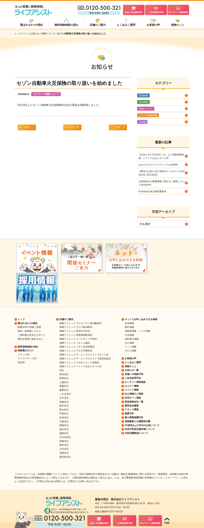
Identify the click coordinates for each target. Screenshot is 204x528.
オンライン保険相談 (135, 382)
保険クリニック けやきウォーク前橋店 (79, 362)
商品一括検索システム (29, 331)
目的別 (21, 362)
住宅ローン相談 (133, 397)
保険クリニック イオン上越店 (74, 343)
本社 (61, 370)
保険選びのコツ (26, 350)
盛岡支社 (64, 390)
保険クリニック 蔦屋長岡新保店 (75, 335)
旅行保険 (129, 327)
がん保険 (129, 343)
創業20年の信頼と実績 (29, 327)
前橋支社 (64, 402)
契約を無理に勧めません (30, 339)
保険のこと (130, 366)
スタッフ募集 (132, 409)
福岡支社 (64, 433)
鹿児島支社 (65, 456)
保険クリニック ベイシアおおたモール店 (80, 366)
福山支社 (64, 429)
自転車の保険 (132, 339)
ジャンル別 (23, 354)
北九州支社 (65, 437)
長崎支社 (64, 441)
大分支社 (64, 449)
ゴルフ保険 (130, 350)
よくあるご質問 (133, 362)
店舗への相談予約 (134, 374)
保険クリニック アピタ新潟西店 (75, 327)
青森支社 (64, 386)
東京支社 (64, 405)
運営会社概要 (132, 405)
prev (27, 127)
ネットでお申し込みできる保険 (141, 319)
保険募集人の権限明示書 (137, 421)
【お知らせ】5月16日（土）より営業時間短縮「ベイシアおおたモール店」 (161, 156)
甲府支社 (64, 413)
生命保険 (129, 323)
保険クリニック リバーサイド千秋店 (78, 339)
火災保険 (129, 335)
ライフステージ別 (27, 358)
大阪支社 (64, 421)
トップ (21, 319)
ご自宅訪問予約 (133, 378)
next (118, 127)
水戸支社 (64, 398)
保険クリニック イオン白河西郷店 (77, 346)
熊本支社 (64, 445)
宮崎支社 (64, 453)
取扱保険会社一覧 (134, 401)
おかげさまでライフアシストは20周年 (158, 164)
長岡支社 (64, 378)
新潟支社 (64, 374)
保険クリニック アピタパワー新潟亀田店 (80, 323)
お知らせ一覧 (132, 370)
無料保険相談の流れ (28, 346)
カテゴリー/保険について (46, 94)
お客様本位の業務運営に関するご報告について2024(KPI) (161, 183)
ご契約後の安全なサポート (31, 335)
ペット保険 (130, 346)
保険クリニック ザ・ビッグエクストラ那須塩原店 (85, 358)
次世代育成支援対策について (140, 429)
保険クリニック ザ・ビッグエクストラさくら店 (84, 354)
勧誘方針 (129, 413)
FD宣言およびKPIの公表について (142, 425)
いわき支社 (65, 394)
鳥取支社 (64, 425)
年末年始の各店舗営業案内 (152, 191)
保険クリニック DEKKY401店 (74, 331)
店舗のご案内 (66, 319)
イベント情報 (132, 389)
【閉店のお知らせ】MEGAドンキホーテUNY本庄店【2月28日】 (161, 173)
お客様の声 (130, 358)
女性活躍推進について (136, 433)
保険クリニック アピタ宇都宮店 (75, 350)
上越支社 (64, 382)
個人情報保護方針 (134, 417)
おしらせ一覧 (72, 127)
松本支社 (64, 417)
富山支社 (64, 409)
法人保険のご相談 (134, 393)
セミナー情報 (132, 386)
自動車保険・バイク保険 (137, 331)
